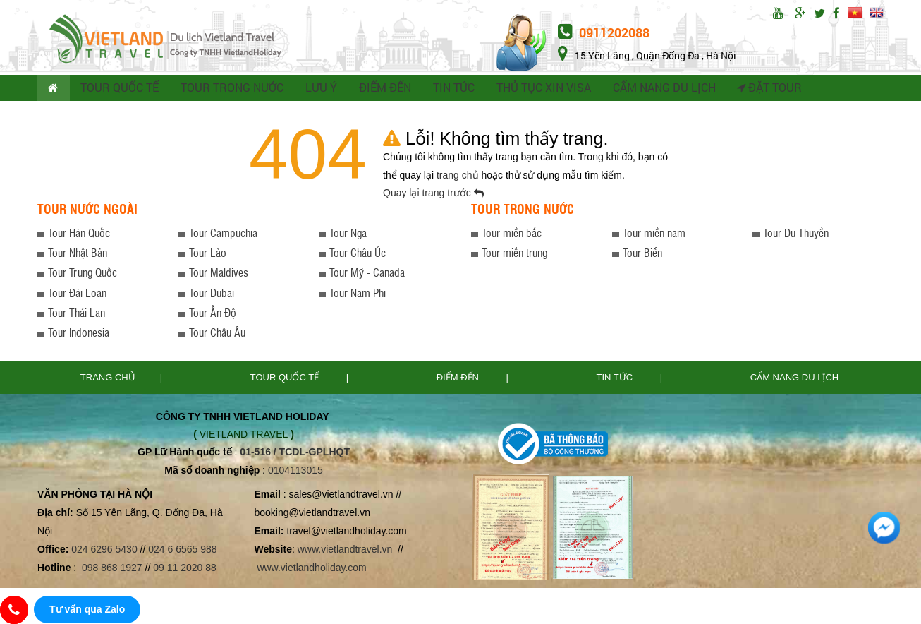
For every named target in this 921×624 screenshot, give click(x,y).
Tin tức (616, 379)
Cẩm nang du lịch (794, 379)
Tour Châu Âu (217, 335)
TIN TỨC (449, 89)
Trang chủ (107, 379)
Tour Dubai (211, 294)
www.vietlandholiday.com (313, 570)
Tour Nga (348, 234)
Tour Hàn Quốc (79, 234)
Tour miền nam (654, 234)
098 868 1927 (112, 570)
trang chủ (459, 177)
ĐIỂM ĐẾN (380, 89)
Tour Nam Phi (357, 294)
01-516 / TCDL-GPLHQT (295, 454)
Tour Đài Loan (77, 294)
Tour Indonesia (78, 335)
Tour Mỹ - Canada (367, 275)
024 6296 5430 (104, 551)
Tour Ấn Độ (212, 314)
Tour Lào (207, 254)
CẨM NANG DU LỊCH (655, 89)
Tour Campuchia (223, 234)
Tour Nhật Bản (77, 254)
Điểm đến (459, 379)
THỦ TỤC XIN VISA (538, 89)
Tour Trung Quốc (82, 275)
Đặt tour (760, 89)
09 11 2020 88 (184, 570)
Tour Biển (642, 254)
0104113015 (295, 472)
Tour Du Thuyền (796, 234)
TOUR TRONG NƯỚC (230, 89)
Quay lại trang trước (433, 194)
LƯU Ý (317, 89)
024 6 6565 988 (182, 551)
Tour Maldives (218, 275)
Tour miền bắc (512, 234)
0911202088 (603, 32)
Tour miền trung (514, 254)
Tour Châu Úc (357, 254)
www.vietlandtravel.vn (345, 551)
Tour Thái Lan (76, 314)
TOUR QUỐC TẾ (120, 89)
